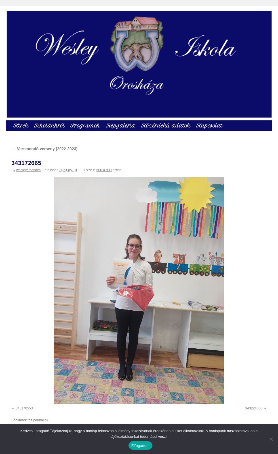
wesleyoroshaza (28, 170)
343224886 (253, 408)
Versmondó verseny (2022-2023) (44, 149)
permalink (40, 420)
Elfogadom (140, 445)
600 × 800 (104, 170)
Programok (85, 126)
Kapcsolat (209, 126)
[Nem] (271, 439)
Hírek (20, 126)
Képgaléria (120, 126)
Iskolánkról (49, 126)
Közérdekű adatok (165, 126)
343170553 (24, 408)
